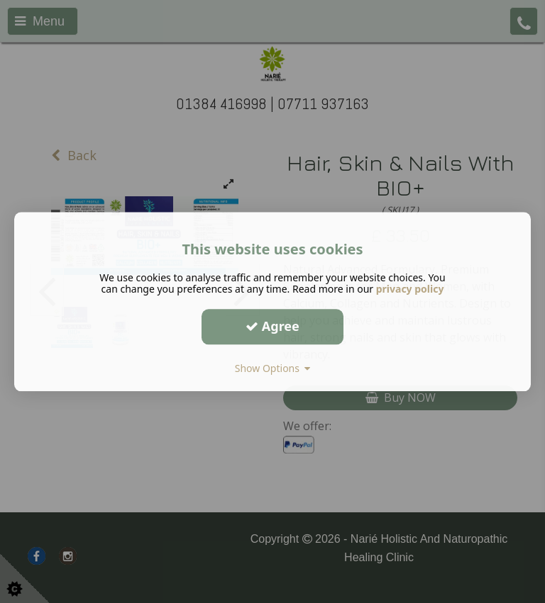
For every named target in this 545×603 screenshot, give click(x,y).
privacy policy (410, 288)
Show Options (273, 368)
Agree (272, 325)
